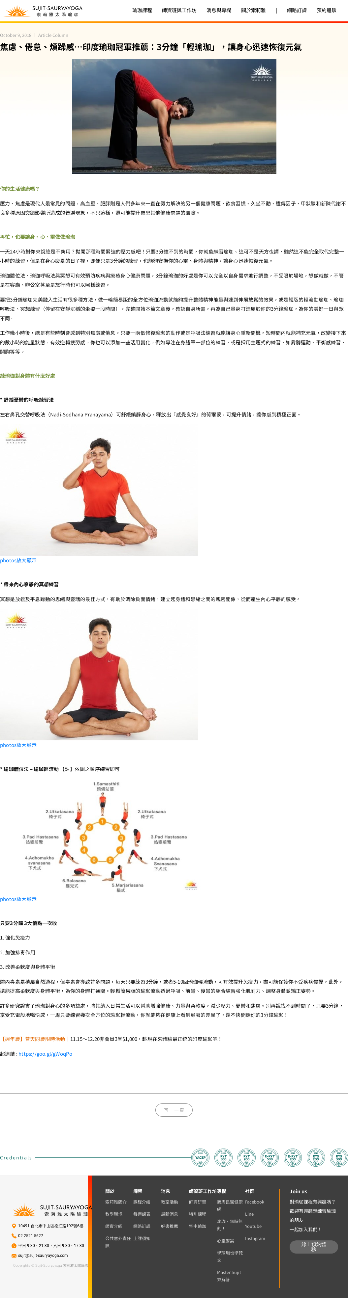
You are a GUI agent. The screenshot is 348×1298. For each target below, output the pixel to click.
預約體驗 (326, 10)
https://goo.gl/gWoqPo (45, 1053)
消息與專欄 (218, 10)
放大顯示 (18, 560)
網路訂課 (297, 10)
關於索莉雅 (253, 10)
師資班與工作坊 (179, 10)
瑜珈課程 (142, 10)
